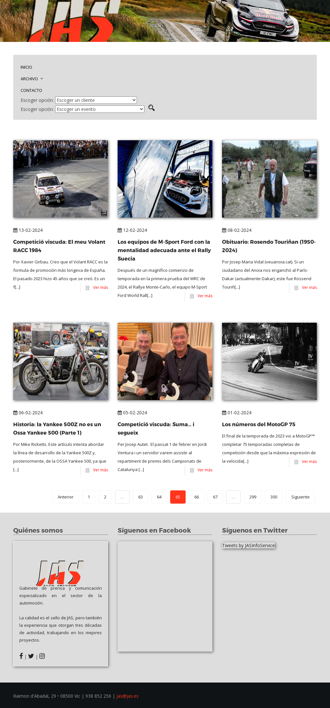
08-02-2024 (236, 230)
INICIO (26, 67)
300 (273, 497)
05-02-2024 (132, 412)
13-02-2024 (28, 230)
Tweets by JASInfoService (248, 545)
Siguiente (300, 497)
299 (252, 497)
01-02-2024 (236, 412)
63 (140, 497)
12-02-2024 (132, 230)
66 (196, 497)
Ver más (99, 287)
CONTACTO (31, 90)
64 (159, 497)
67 (215, 497)
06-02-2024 (28, 412)
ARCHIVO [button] (32, 79)
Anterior (65, 497)
